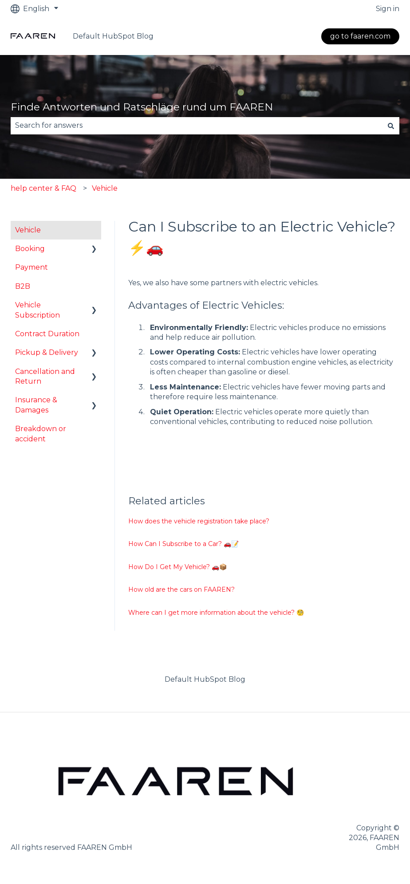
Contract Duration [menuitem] (47, 334)
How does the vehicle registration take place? (198, 521)
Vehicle (105, 188)
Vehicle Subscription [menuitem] (37, 310)
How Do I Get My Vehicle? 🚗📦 (177, 567)
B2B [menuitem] (22, 286)
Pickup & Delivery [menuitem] (46, 352)
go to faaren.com (360, 36)
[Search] (390, 125)
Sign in (387, 8)
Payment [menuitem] (31, 267)
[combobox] (196, 125)
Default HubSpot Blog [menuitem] (205, 679)
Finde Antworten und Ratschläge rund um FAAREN (142, 107)
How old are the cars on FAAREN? (181, 589)
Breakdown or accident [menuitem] (40, 433)
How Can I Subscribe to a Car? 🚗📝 (183, 544)
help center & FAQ (43, 188)
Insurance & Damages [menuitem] (36, 405)
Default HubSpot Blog (113, 36)
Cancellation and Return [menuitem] (45, 376)
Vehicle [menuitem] (28, 230)
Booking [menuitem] (30, 248)
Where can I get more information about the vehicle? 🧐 (216, 613)
